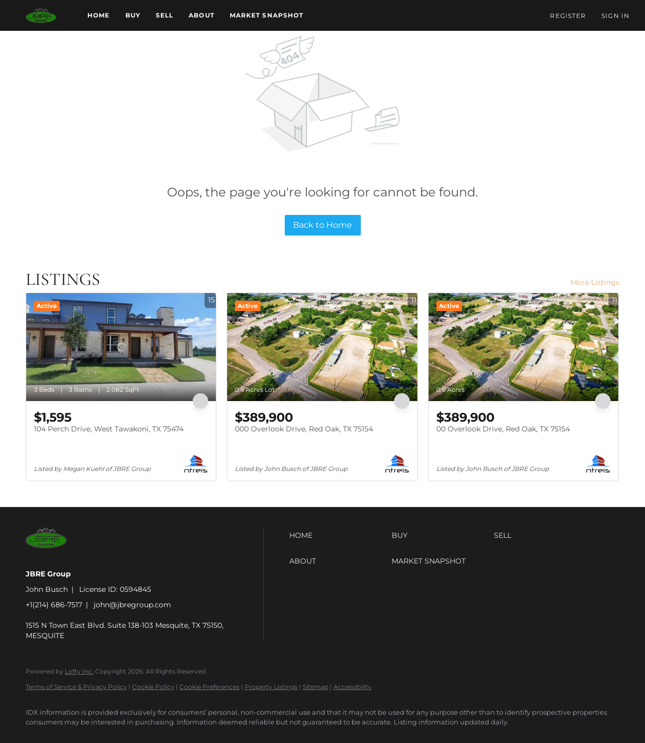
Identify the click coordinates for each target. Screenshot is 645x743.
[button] (41, 15)
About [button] (201, 15)
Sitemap (315, 687)
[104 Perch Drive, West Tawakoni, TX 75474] (121, 347)
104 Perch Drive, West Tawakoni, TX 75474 (108, 428)
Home (98, 15)
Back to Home (322, 225)
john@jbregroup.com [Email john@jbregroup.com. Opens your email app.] (132, 604)
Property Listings (271, 687)
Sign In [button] (615, 16)
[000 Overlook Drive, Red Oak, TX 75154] (322, 347)
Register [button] (568, 16)
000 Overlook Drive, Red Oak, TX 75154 (304, 428)
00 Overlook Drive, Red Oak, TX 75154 (503, 428)
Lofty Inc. (79, 671)
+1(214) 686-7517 (54, 604)
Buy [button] (132, 15)
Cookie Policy (153, 687)
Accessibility (353, 687)
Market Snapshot (267, 15)
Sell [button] (164, 15)
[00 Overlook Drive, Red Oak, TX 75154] (523, 347)
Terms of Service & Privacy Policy (76, 687)
